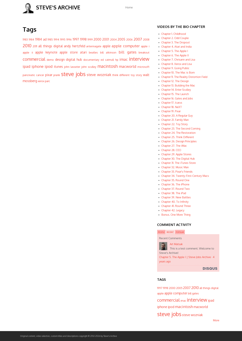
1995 (62, 39)
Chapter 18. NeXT (171, 107)
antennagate (93, 46)
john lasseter (72, 66)
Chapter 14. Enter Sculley (176, 89)
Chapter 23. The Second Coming (180, 128)
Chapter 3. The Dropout (175, 42)
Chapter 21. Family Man (175, 119)
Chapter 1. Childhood (173, 33)
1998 (83, 39)
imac (123, 59)
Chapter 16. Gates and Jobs (177, 98)
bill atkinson (108, 52)
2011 (35, 46)
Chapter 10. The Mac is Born (178, 72)
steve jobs (73, 73)
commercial (34, 59)
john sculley (88, 66)
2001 (105, 39)
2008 (146, 39)
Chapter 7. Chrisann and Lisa (178, 59)
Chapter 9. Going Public (175, 68)
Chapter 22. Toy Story (174, 124)
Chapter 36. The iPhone (175, 184)
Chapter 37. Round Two (175, 188)
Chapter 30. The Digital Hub (178, 158)
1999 (90, 39)
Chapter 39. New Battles (176, 197)
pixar (48, 75)
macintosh (107, 66)
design (60, 59)
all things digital (50, 46)
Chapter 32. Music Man (175, 167)
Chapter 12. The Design (175, 81)
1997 (76, 39)
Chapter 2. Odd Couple (175, 38)
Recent (170, 232)
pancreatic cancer (33, 75)
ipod (49, 66)
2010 (27, 45)
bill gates (127, 52)
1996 (69, 39)
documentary (91, 59)
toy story (136, 75)
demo (50, 59)
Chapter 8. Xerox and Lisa (176, 64)
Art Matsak (176, 244)
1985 (50, 39)
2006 (129, 39)
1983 (25, 39)
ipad (26, 66)
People (161, 232)
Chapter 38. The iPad (173, 193)
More (216, 320)
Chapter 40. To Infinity (175, 201)
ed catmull (107, 59)
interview (139, 59)
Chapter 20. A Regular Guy (177, 115)
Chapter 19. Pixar (171, 111)
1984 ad (41, 39)
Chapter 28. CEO (171, 150)
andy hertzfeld (74, 46)
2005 (121, 39)
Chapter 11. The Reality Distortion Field (184, 77)
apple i (145, 46)
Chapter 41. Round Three (176, 206)
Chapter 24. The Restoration (178, 132)
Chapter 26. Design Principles (179, 141)
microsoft (143, 66)
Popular (180, 232)
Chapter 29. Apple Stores (176, 154)
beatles (93, 52)
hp (116, 59)
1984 (31, 39)
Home (129, 7)
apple (106, 46)
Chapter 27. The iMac (174, 145)
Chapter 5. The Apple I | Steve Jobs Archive (185, 257)
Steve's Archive (58, 7)
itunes (58, 66)
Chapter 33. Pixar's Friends (177, 171)
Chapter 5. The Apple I (174, 51)
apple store (68, 52)
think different (121, 75)
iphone (38, 66)
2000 (97, 39)
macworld (127, 66)
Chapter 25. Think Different (177, 137)
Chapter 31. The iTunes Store (178, 163)
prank (56, 75)
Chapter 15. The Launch (175, 94)
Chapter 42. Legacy (172, 210)
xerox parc (44, 81)
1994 (56, 39)
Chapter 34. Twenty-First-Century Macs (185, 175)
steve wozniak (99, 74)
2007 (138, 39)
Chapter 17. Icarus (171, 102)
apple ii (28, 52)
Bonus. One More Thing (175, 214)
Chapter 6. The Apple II (175, 55)
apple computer (126, 45)
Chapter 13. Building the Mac (178, 85)
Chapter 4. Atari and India (176, 46)
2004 (113, 39)
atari (83, 52)
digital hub (74, 59)
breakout (144, 52)
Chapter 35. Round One (175, 180)
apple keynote (46, 52)
